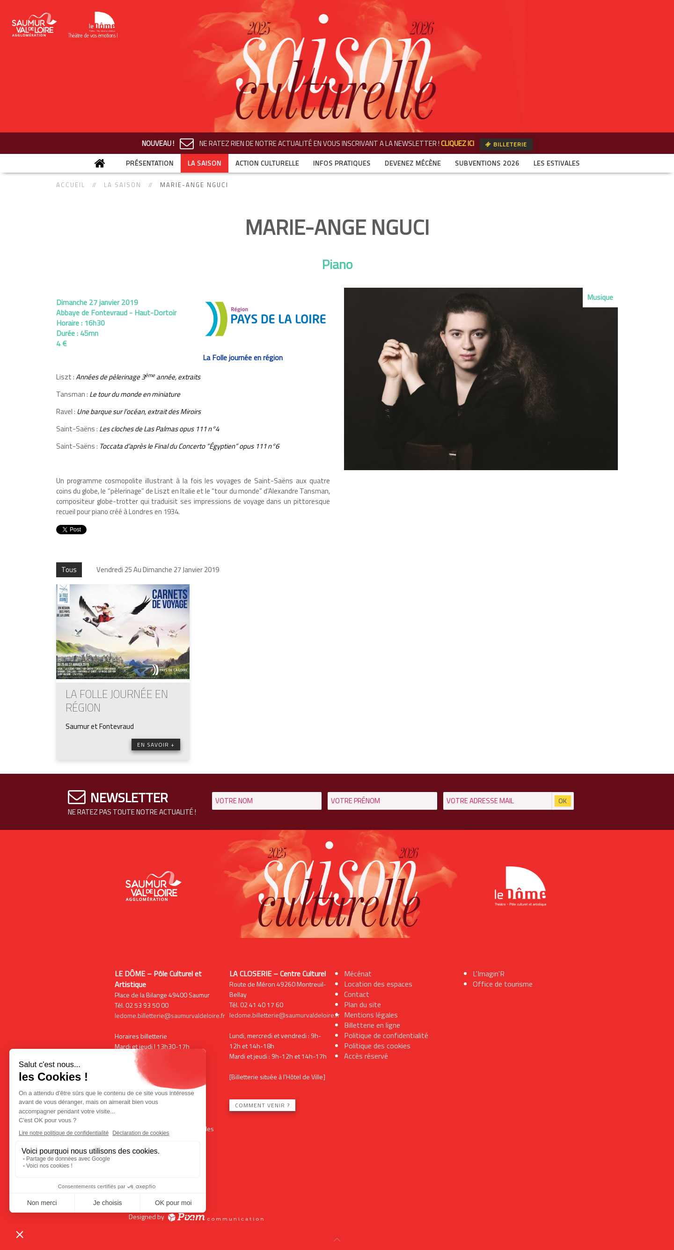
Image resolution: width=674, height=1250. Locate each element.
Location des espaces (378, 984)
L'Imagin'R (489, 973)
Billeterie (506, 144)
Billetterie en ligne (372, 1025)
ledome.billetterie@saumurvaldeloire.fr (170, 1015)
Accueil (70, 184)
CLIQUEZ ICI (457, 143)
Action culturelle (267, 163)
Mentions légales (371, 1015)
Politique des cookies (377, 1045)
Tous (69, 569)
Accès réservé (366, 1056)
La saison (204, 163)
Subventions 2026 (487, 163)
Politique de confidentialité (386, 1035)
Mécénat (358, 973)
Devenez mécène (413, 163)
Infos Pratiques (342, 163)
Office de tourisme (503, 983)
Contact (356, 994)
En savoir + (156, 744)
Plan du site (362, 1004)
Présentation (150, 163)
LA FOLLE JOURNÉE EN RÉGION (117, 701)
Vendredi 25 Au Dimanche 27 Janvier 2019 (157, 569)
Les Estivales (557, 163)
